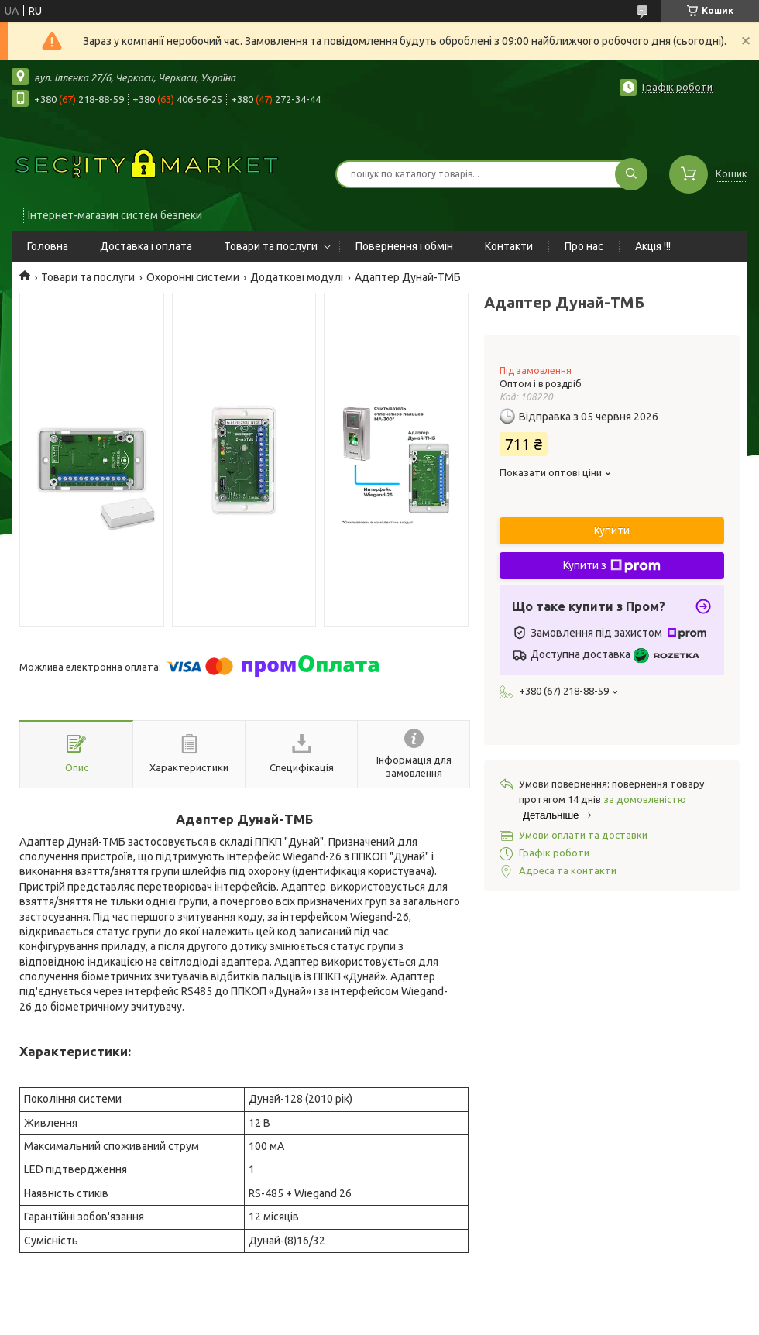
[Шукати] (631, 174)
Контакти (509, 246)
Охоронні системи (192, 277)
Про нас (584, 246)
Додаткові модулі (296, 277)
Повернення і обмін (404, 246)
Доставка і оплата (146, 246)
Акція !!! (653, 246)
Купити (612, 530)
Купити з (612, 566)
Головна (47, 246)
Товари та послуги (271, 246)
